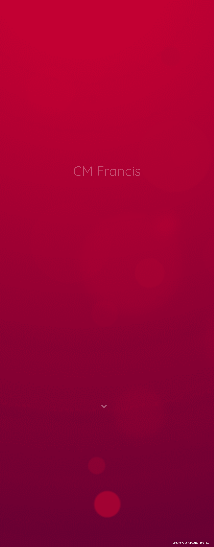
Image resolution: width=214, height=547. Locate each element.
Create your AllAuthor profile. (191, 542)
